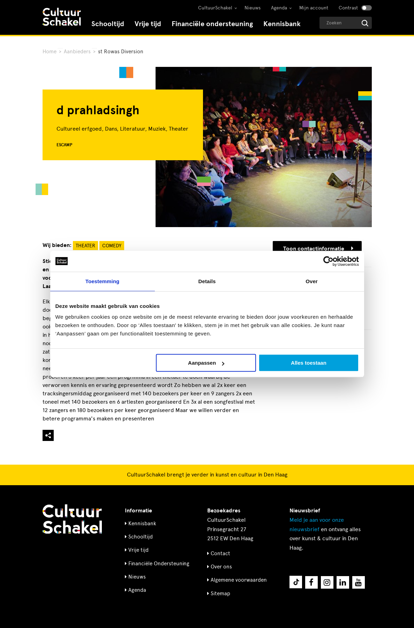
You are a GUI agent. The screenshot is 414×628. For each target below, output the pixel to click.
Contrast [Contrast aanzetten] (348, 8)
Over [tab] (312, 281)
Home (50, 51)
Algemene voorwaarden (239, 580)
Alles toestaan (308, 363)
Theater (85, 246)
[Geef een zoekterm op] (345, 23)
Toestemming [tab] (102, 281)
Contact (220, 553)
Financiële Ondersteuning (158, 563)
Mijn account (313, 8)
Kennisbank (282, 24)
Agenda (279, 8)
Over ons (221, 567)
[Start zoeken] (365, 23)
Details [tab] (207, 281)
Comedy (111, 246)
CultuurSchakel (215, 8)
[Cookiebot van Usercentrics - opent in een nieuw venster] (328, 261)
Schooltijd (107, 24)
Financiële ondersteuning (212, 24)
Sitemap (220, 593)
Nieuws (252, 8)
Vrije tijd (148, 24)
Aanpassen (206, 363)
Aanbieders (77, 51)
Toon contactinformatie (318, 248)
